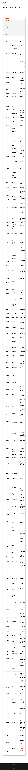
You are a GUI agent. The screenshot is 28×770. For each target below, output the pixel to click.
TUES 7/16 (7, 20)
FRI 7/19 (6, 27)
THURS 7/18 (7, 25)
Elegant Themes (13, 767)
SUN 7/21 (6, 32)
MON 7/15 (7, 18)
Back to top (21, 758)
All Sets (6, 34)
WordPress (14, 768)
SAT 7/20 (6, 29)
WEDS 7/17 (7, 22)
